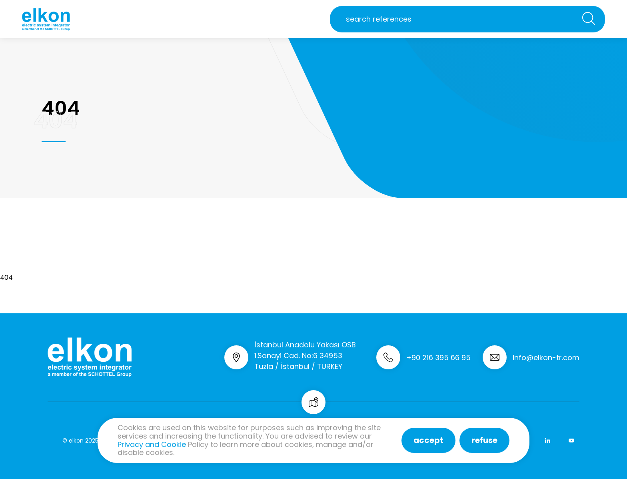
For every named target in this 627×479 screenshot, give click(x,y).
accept (428, 440)
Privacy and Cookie (152, 444)
